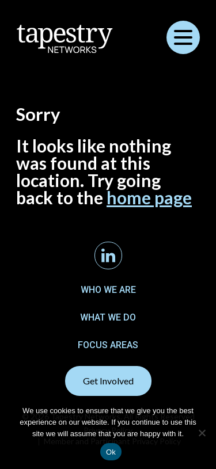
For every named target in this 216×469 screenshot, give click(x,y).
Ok (111, 452)
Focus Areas (108, 345)
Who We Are (108, 289)
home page (149, 197)
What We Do (108, 317)
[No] (201, 433)
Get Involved (108, 380)
